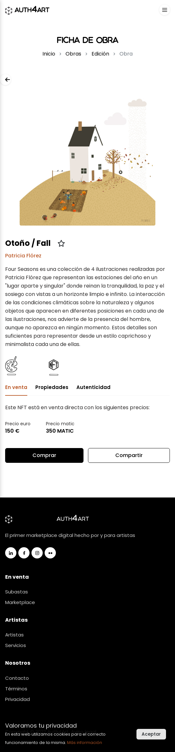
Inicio (48, 53)
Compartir (129, 457)
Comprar (44, 455)
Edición (100, 53)
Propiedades (51, 387)
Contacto (17, 678)
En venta (16, 387)
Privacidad (17, 699)
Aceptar (151, 734)
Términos (16, 688)
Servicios (15, 645)
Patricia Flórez (23, 255)
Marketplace (20, 602)
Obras (73, 53)
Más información (84, 742)
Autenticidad (93, 387)
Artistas (14, 634)
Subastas (16, 591)
